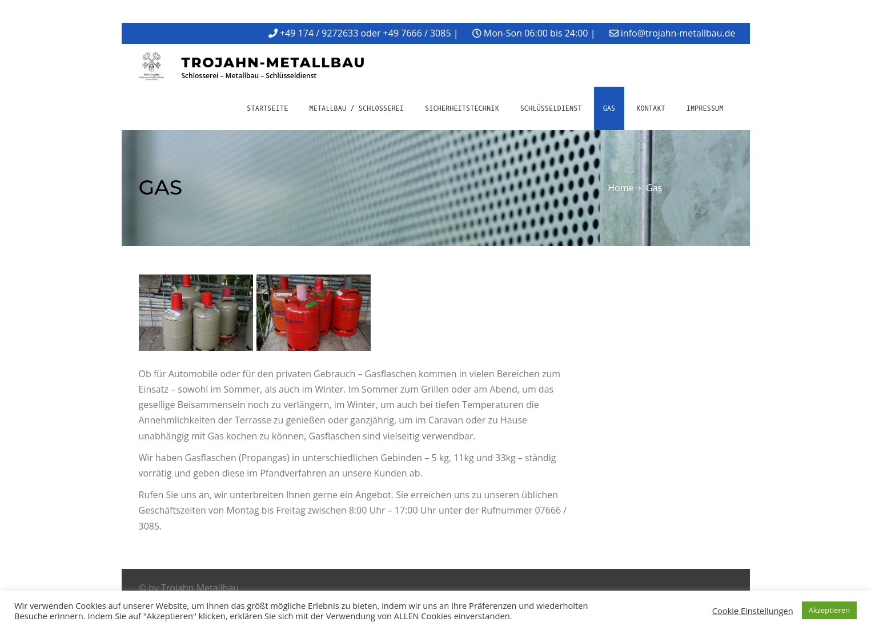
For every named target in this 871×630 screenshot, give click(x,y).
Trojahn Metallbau (200, 587)
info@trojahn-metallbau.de (678, 33)
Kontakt (650, 108)
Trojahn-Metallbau (274, 62)
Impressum (705, 108)
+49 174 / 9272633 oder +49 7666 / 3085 (365, 33)
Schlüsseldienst (551, 108)
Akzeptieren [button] (829, 610)
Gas (609, 108)
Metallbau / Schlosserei (356, 108)
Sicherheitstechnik (462, 108)
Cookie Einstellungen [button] (752, 610)
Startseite (267, 108)
